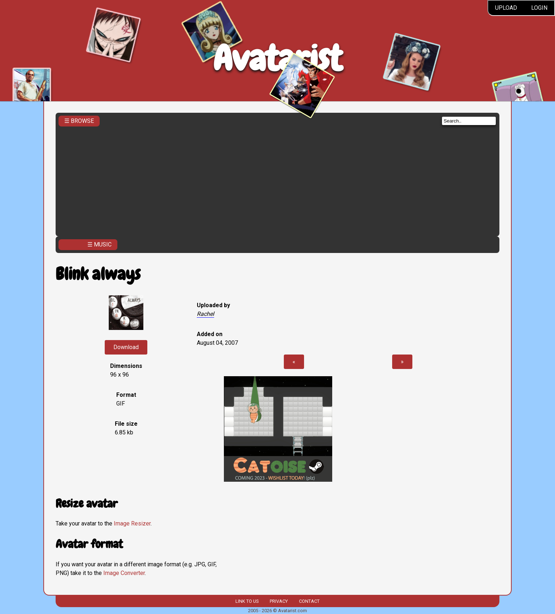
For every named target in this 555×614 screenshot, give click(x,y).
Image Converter (124, 573)
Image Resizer (132, 523)
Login (539, 7)
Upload (506, 7)
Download (126, 347)
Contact (309, 601)
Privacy (279, 601)
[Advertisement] (277, 179)
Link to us (247, 601)
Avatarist (277, 58)
